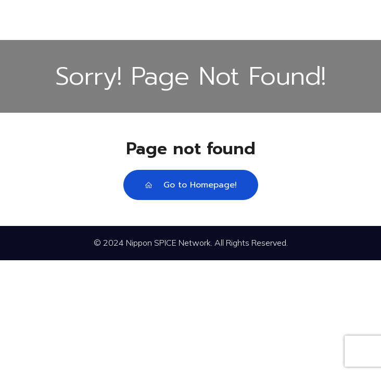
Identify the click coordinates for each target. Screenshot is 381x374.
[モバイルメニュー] (190, 19)
